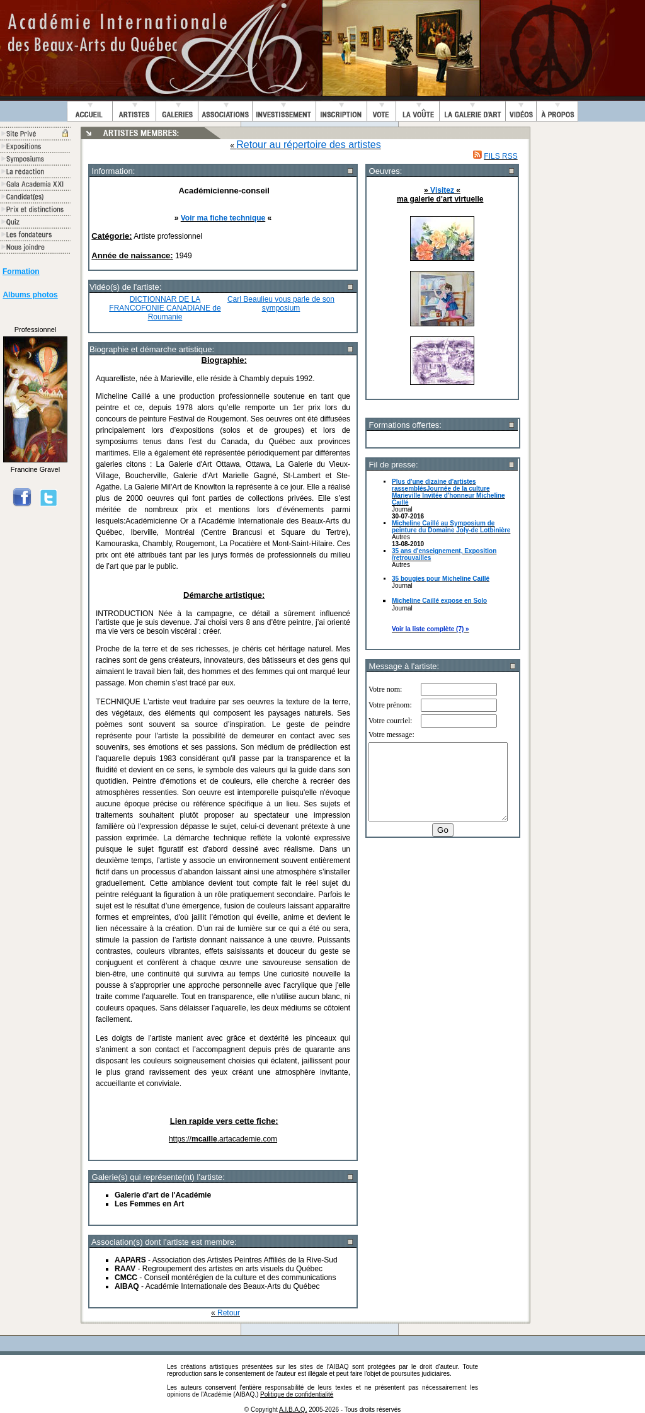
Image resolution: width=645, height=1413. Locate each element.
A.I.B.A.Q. (293, 1409)
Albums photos (30, 294)
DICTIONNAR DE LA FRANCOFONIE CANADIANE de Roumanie (164, 308)
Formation (21, 271)
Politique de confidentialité (296, 1394)
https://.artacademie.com (223, 1139)
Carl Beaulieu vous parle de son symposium (280, 303)
